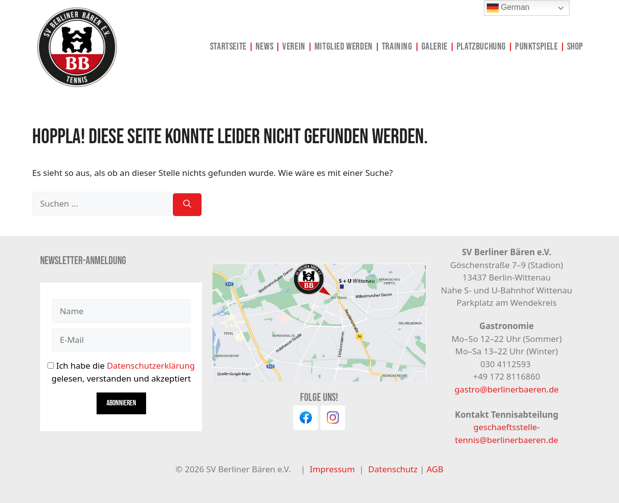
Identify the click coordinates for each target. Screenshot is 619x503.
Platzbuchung (481, 47)
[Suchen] (187, 204)
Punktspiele (536, 47)
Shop (575, 47)
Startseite (228, 47)
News (264, 47)
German (508, 8)
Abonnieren (121, 403)
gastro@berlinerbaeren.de (507, 389)
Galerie (434, 47)
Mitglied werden (343, 47)
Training (397, 47)
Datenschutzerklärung (151, 365)
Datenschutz (394, 469)
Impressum (332, 469)
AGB (434, 469)
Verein (294, 47)
